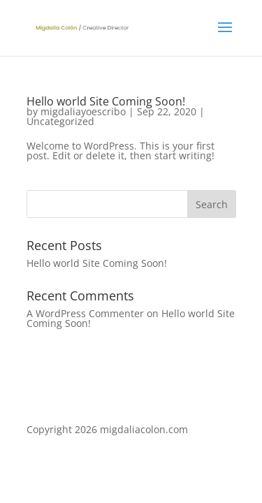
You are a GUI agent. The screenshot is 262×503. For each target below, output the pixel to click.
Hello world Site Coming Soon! (106, 101)
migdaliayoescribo (83, 111)
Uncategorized (60, 121)
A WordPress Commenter (85, 313)
